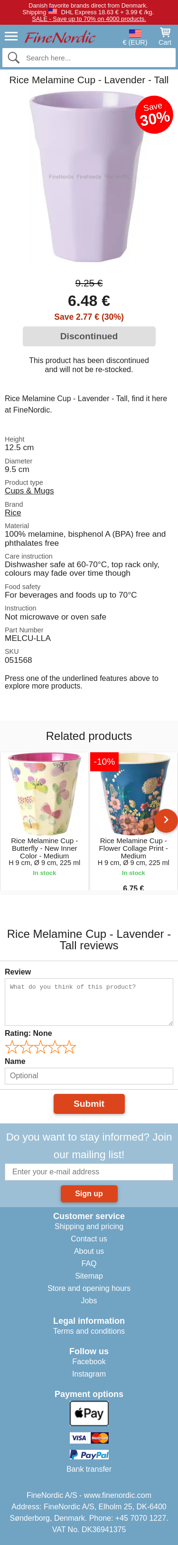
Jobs (89, 1301)
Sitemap (89, 1276)
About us (89, 1251)
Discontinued (89, 336)
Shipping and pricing (89, 1226)
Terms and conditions (89, 1331)
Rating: (28, 1033)
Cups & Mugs (29, 490)
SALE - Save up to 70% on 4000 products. (89, 18)
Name (15, 1061)
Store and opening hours (89, 1288)
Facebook (88, 1362)
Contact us (89, 1239)
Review (18, 972)
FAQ (88, 1264)
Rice (13, 512)
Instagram (89, 1374)
